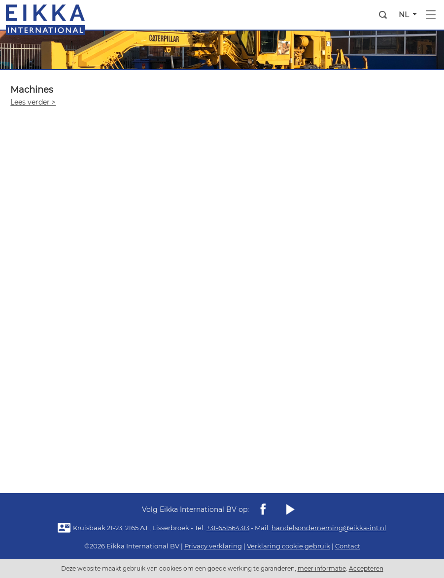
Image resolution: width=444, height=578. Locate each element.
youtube (289, 509)
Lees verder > (33, 102)
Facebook (263, 509)
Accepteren (366, 568)
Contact (347, 546)
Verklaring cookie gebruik (288, 546)
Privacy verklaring (213, 546)
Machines (31, 89)
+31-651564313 (227, 528)
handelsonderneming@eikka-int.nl (329, 528)
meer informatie (322, 568)
